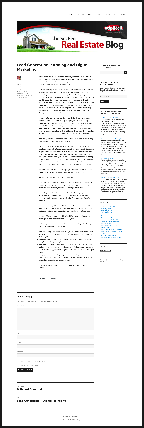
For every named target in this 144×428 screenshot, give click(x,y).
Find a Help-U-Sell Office (76, 14)
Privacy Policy (76, 416)
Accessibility (66, 416)
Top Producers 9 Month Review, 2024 (112, 139)
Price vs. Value (105, 227)
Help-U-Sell (20, 87)
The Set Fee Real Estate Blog (71, 420)
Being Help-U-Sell (106, 210)
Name (19, 334)
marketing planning (23, 95)
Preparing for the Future (108, 218)
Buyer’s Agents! (105, 216)
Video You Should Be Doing (109, 235)
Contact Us (99, 14)
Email (19, 343)
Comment (21, 306)
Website (20, 352)
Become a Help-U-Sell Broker (116, 14)
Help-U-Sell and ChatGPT (108, 206)
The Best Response (106, 224)
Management (21, 89)
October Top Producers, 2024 (109, 117)
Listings (26, 87)
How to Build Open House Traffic (110, 222)
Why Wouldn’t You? (106, 212)
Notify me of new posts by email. (28, 365)
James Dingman (22, 81)
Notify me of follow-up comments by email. (32, 361)
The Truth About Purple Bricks (110, 225)
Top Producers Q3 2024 (108, 158)
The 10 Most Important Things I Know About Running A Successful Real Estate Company (112, 231)
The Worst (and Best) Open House (111, 237)
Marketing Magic (106, 208)
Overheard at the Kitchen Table (110, 220)
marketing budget (22, 93)
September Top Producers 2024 (110, 177)
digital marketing (22, 91)
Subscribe (104, 101)
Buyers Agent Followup (108, 214)
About (90, 14)
